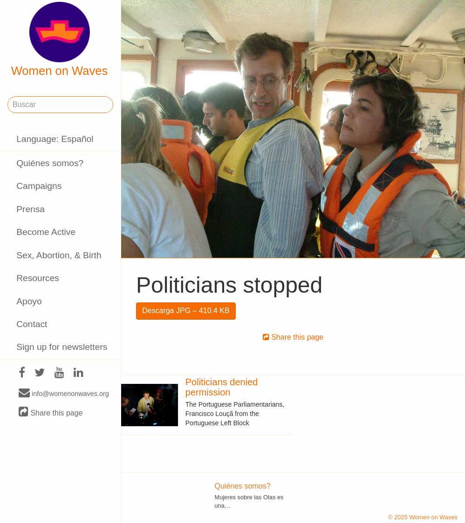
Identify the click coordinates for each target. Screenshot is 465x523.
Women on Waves (59, 39)
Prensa (30, 209)
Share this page (51, 412)
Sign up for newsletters (61, 347)
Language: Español (54, 139)
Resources (37, 278)
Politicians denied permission (221, 387)
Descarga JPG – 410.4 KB (186, 311)
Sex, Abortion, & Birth (58, 255)
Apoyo (28, 301)
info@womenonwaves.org (64, 393)
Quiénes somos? (49, 163)
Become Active (45, 232)
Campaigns (39, 186)
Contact (31, 324)
